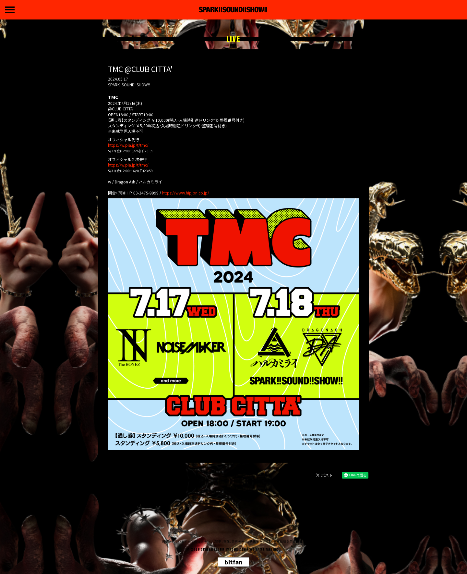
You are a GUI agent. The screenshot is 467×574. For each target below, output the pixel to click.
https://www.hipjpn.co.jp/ (185, 192)
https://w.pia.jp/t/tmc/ (128, 145)
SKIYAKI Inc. (270, 549)
